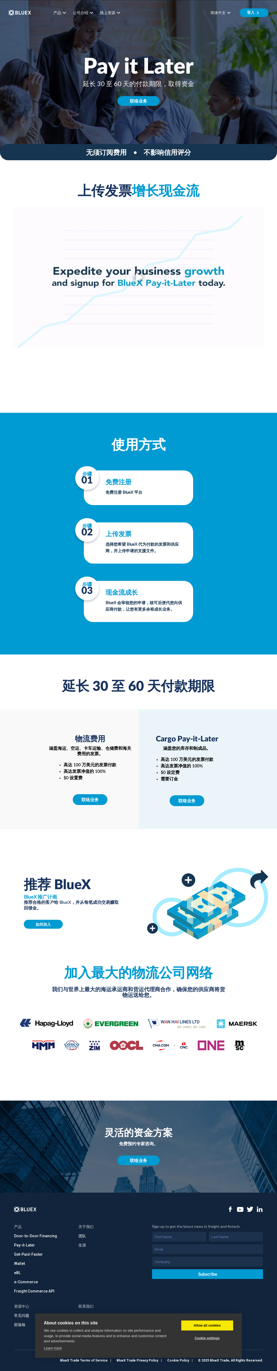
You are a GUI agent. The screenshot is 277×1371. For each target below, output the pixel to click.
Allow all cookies (207, 1340)
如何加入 (43, 924)
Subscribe (207, 1274)
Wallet (19, 1263)
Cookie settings (207, 1353)
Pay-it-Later (24, 1245)
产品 (61, 12)
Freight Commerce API (34, 1291)
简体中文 (221, 12)
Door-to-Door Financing (35, 1236)
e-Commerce (26, 1282)
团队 (82, 1236)
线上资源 (111, 12)
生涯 (82, 1245)
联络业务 (138, 100)
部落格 (19, 1325)
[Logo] (25, 1209)
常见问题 (21, 1315)
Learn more (53, 1363)
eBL (17, 1273)
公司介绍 (84, 12)
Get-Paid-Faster (28, 1254)
